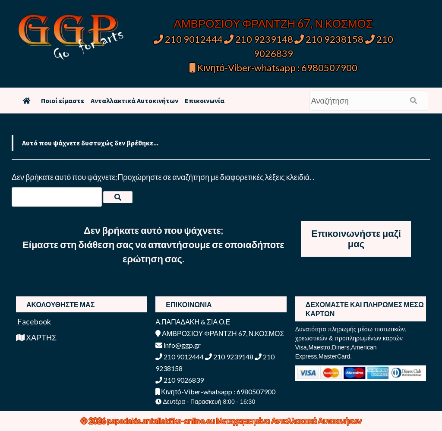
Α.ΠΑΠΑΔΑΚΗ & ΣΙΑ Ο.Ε (192, 322)
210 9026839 (179, 380)
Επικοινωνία (204, 100)
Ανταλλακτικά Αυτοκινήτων (134, 100)
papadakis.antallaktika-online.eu (161, 420)
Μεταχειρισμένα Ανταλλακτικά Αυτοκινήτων (289, 420)
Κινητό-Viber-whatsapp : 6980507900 (273, 67)
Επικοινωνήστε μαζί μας (356, 238)
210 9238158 (329, 39)
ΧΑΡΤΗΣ (36, 337)
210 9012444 (188, 39)
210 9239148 (258, 39)
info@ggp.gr (178, 345)
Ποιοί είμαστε (62, 100)
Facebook (33, 321)
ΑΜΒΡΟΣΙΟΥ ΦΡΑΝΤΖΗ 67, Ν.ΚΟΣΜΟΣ (273, 23)
